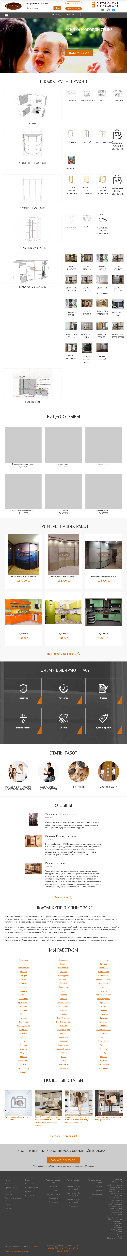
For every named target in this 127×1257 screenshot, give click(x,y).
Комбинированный (104, 142)
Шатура (103, 1062)
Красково (63, 1000)
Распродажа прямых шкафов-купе (118, 191)
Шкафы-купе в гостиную (116, 1196)
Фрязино (23, 1058)
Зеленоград (23, 988)
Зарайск (63, 984)
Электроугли (63, 1069)
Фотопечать (71, 169)
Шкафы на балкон (115, 1207)
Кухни (32, 123)
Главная (8, 1181)
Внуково (103, 965)
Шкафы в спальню (115, 1199)
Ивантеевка (63, 988)
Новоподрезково (23, 1027)
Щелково (23, 1065)
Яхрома (23, 1073)
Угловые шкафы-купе (32, 248)
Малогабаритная (88, 100)
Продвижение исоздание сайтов (116, 1248)
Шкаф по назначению (32, 288)
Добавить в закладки (63, 1161)
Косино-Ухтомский (103, 996)
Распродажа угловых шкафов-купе (102, 231)
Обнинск (103, 1027)
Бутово (23, 965)
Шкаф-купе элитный (114, 1239)
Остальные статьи (61, 1137)
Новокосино (103, 1023)
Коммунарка (23, 996)
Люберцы (103, 1011)
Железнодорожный (103, 980)
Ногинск (63, 1027)
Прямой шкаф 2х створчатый (71, 191)
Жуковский (23, 984)
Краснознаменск (63, 1004)
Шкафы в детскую (115, 1188)
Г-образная (71, 100)
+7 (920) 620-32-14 (107, 5)
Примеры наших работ (63, 527)
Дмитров (23, 977)
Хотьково (103, 1058)
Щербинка (63, 1065)
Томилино (63, 1054)
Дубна (23, 980)
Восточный (103, 969)
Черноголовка (23, 1062)
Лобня (103, 1007)
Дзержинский (103, 973)
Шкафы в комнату (115, 1193)
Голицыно (23, 973)
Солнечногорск (63, 1046)
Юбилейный (103, 1069)
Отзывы (8, 1206)
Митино (23, 1015)
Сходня (23, 1054)
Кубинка (103, 1004)
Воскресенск (63, 969)
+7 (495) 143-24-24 (107, 2)
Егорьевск (63, 980)
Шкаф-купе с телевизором (117, 1227)
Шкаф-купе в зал (115, 1216)
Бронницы (104, 961)
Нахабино (104, 1019)
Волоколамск (23, 969)
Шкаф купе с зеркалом (117, 1223)
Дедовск (63, 973)
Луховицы (23, 1011)
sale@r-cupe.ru (63, 1252)
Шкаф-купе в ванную (114, 1218)
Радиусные (71, 228)
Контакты (8, 1209)
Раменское (63, 1038)
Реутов (103, 1038)
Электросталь (23, 1069)
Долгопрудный (63, 977)
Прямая (102, 100)
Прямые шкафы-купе (32, 208)
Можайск (63, 1015)
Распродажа (53, 1199)
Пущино (23, 1038)
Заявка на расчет (73, 8)
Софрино (23, 1050)
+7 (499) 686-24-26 (55, 1249)
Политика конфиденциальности (18, 1252)
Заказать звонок (73, 3)
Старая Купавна (63, 1050)
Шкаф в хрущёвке (115, 1209)
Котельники (23, 1000)
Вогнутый (86, 142)
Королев (63, 996)
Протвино (63, 1035)
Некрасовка (23, 1023)
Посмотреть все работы (61, 655)
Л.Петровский (63, 1007)
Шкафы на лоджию (114, 1190)
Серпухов (23, 1046)
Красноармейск (103, 1000)
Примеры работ (11, 1189)
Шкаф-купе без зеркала (116, 1232)
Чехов (63, 1062)
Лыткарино (63, 1011)
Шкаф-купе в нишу (115, 1220)
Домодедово (103, 977)
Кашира (23, 992)
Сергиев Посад (104, 1042)
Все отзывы (62, 898)
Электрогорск (103, 1065)
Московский (103, 1015)
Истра (103, 988)
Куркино (23, 1007)
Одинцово (23, 1031)
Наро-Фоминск (63, 1019)
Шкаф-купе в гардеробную (116, 1213)
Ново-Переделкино (63, 1023)
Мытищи (23, 1019)
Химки (63, 1058)
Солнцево (103, 1046)
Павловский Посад (103, 1031)
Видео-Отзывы (63, 418)
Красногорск (23, 1004)
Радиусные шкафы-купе (32, 163)
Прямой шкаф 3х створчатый (86, 191)
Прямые (86, 227)
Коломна (103, 992)
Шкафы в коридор (115, 1205)
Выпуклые (53, 1188)
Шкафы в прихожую (114, 1186)
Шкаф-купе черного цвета (86, 361)
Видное (63, 965)
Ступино (103, 1050)
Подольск (23, 1035)
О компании (9, 1185)
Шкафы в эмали (32, 403)
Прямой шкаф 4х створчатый (102, 191)
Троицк (104, 1054)
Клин (63, 992)
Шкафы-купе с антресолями (102, 292)
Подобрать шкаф (79, 52)
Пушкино (103, 1035)
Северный (63, 1042)
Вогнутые (53, 1191)
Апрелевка (23, 961)
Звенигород (103, 984)
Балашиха (63, 961)
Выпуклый (71, 142)
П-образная (118, 100)
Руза (23, 1042)
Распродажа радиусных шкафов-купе (118, 146)
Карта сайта (32, 1248)
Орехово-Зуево (63, 1031)
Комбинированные (53, 1195)
